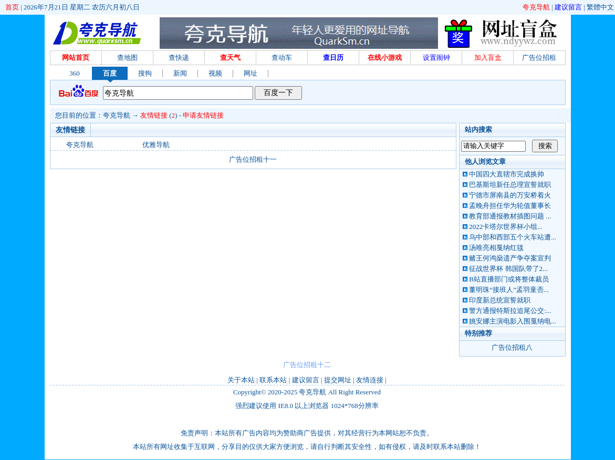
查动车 (282, 57)
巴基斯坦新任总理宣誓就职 (510, 185)
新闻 (180, 73)
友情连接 (369, 380)
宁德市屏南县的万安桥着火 (510, 195)
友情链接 (154, 115)
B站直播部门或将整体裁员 (509, 279)
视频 (215, 73)
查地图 (127, 57)
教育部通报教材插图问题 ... (510, 216)
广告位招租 (539, 57)
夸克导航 (536, 7)
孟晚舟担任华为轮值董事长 (510, 206)
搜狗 (145, 73)
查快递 (179, 57)
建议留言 (568, 7)
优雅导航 (156, 145)
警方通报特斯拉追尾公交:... (510, 311)
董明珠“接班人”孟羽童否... (508, 290)
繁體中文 (600, 7)
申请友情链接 (203, 115)
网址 (250, 73)
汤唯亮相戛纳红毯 (496, 248)
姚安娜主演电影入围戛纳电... (512, 321)
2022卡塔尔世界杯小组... (506, 227)
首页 (12, 7)
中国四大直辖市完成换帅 (506, 174)
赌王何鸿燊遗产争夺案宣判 (510, 258)
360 (74, 73)
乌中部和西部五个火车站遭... (512, 237)
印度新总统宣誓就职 (499, 300)
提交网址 (337, 380)
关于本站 (241, 380)
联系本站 (273, 380)
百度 (110, 73)
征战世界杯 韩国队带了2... (508, 269)
